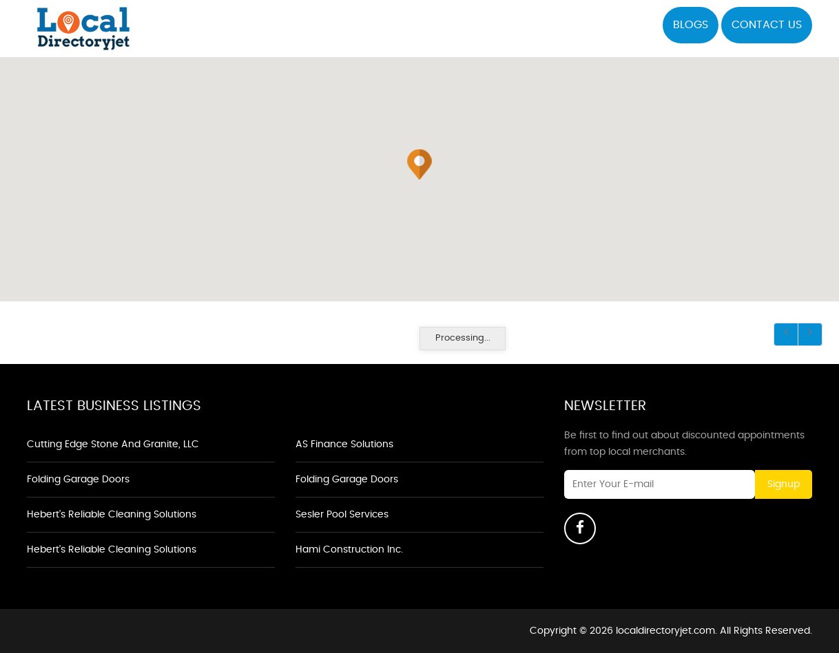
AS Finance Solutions (344, 444)
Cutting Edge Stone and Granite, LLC (113, 444)
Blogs (690, 24)
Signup (783, 484)
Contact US (767, 24)
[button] (419, 164)
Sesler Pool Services (342, 515)
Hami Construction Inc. (349, 550)
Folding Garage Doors (78, 479)
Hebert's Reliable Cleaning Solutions (111, 515)
